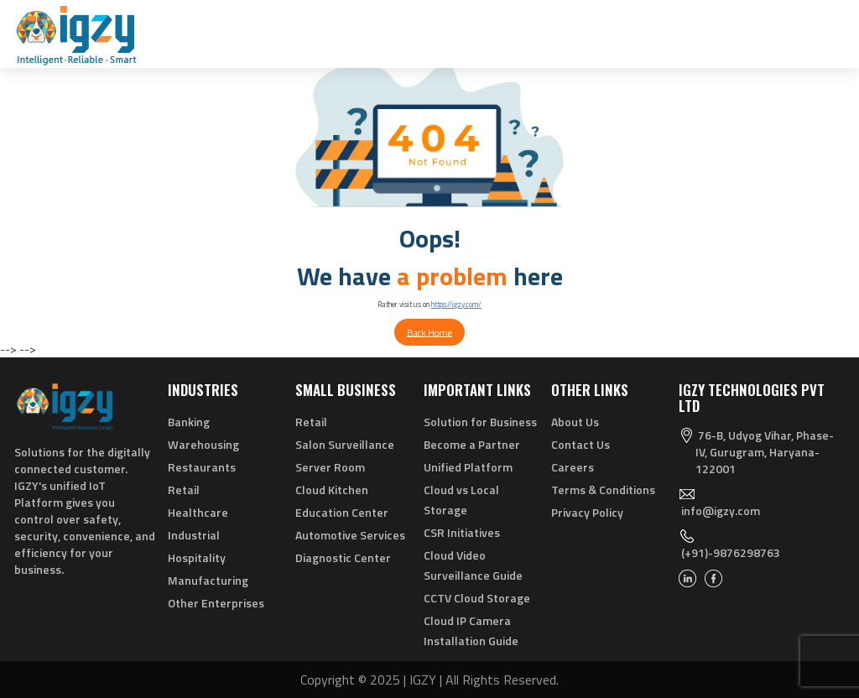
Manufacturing (208, 580)
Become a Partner (472, 444)
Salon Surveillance (344, 444)
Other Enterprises (216, 603)
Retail (184, 489)
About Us (575, 421)
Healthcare (198, 512)
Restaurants (202, 467)
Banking (189, 421)
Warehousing (203, 444)
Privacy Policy (587, 512)
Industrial (194, 535)
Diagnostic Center (343, 557)
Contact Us (580, 444)
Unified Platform (468, 467)
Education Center (341, 512)
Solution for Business (480, 421)
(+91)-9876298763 (730, 552)
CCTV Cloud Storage (477, 598)
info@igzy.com (720, 510)
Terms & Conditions (603, 489)
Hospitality (197, 557)
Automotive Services (350, 535)
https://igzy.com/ (456, 304)
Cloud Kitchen (331, 489)
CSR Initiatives (462, 532)
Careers (572, 467)
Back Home (429, 332)
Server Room (330, 467)
